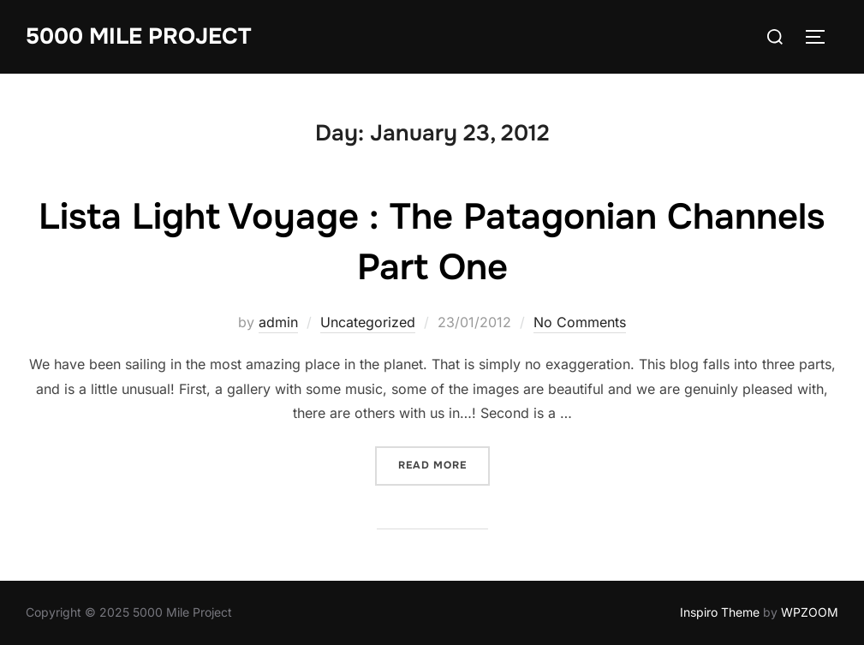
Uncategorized (367, 322)
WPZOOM (809, 612)
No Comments (579, 322)
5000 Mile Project (138, 36)
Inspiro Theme (720, 612)
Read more (444, 464)
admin (278, 322)
